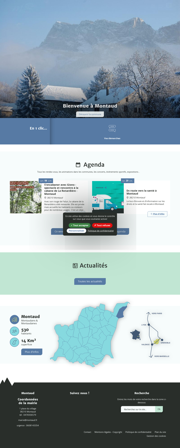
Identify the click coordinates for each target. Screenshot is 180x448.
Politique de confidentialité (138, 432)
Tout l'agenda (117, 231)
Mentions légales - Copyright (108, 432)
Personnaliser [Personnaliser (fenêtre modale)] (76, 230)
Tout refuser (102, 225)
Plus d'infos (32, 351)
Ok (159, 409)
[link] (160, 6)
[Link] (157, 214)
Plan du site (160, 432)
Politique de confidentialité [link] (101, 230)
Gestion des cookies (156, 435)
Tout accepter (79, 225)
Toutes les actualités (90, 281)
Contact (87, 432)
